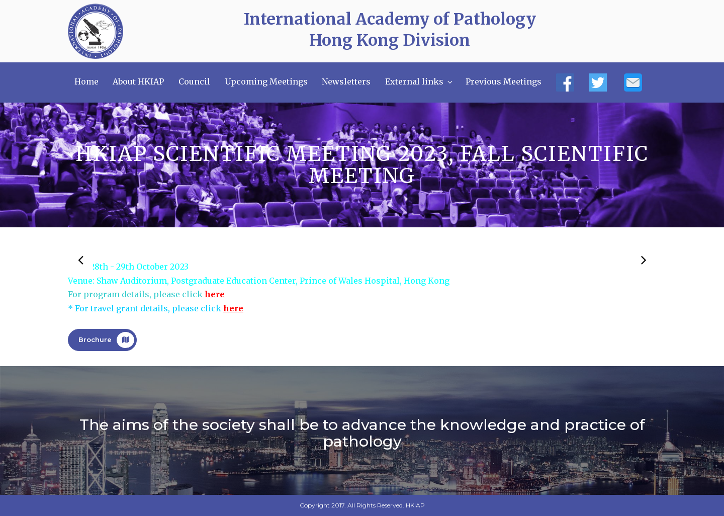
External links (419, 81)
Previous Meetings (503, 81)
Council (194, 81)
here (215, 294)
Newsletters (346, 81)
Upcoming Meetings (266, 81)
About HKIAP (138, 81)
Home (86, 81)
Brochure (106, 340)
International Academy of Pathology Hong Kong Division (390, 29)
